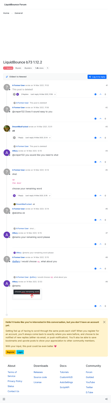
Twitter (89, 387)
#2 (107, 107)
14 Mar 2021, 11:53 (41, 85)
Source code (40, 377)
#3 (107, 126)
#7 (107, 233)
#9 (107, 282)
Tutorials (64, 372)
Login (20, 352)
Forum (89, 372)
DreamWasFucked (20, 126)
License (37, 382)
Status (11, 386)
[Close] (104, 322)
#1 (107, 85)
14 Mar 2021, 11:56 (41, 107)
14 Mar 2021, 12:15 (34, 233)
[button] (4, 399)
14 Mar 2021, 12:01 (44, 126)
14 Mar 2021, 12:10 (34, 151)
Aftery (15, 151)
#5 (107, 170)
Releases (38, 372)
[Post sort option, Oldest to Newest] (16, 77)
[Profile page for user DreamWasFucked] (7, 128)
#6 (107, 209)
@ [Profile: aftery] (16, 261)
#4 (107, 151)
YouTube (90, 382)
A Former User (18, 85)
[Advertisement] (55, 37)
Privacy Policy (15, 381)
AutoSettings (66, 382)
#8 (107, 257)
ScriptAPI (64, 387)
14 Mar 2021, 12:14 (41, 170)
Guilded (90, 377)
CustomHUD (66, 377)
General (8, 68)
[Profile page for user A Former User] (7, 87)
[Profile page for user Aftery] (7, 152)
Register (10, 352)
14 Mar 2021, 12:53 (34, 282)
